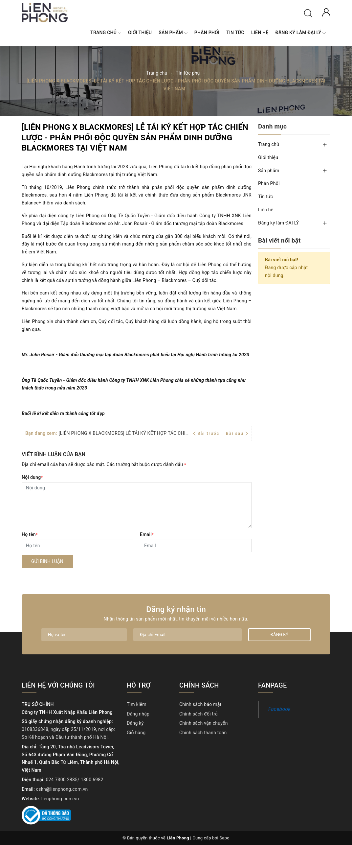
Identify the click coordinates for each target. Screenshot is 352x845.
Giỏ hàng (136, 732)
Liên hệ (259, 32)
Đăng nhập (138, 713)
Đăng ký (135, 723)
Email (147, 534)
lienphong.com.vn (60, 798)
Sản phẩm (173, 33)
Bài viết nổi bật (279, 240)
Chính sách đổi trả (198, 713)
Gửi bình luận (47, 561)
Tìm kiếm (136, 704)
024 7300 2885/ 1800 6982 (74, 779)
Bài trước (207, 433)
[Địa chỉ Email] (187, 634)
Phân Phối (206, 32)
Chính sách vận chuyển (203, 723)
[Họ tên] (77, 545)
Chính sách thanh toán (203, 732)
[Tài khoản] (326, 11)
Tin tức (235, 32)
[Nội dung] (137, 505)
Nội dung (32, 477)
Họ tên (30, 534)
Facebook (279, 709)
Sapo (224, 837)
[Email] (196, 545)
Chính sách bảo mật (200, 704)
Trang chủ (105, 33)
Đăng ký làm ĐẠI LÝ (300, 33)
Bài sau (237, 433)
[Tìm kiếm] (308, 12)
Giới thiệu (140, 32)
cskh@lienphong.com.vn (62, 789)
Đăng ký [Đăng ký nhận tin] (279, 634)
